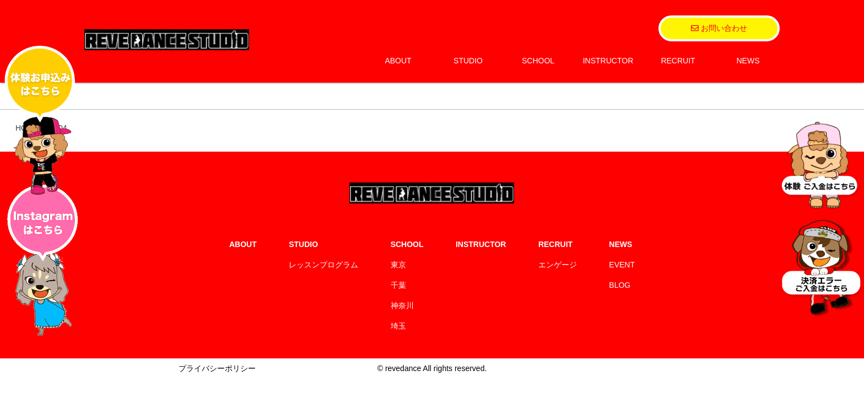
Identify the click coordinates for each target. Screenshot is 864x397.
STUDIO (468, 60)
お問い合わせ (719, 28)
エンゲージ (557, 264)
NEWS (748, 60)
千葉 (398, 285)
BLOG (619, 285)
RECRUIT (678, 60)
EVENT (622, 264)
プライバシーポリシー (217, 368)
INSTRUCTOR (608, 60)
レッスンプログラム (323, 264)
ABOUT (398, 60)
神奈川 (402, 305)
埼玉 (398, 325)
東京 (398, 264)
